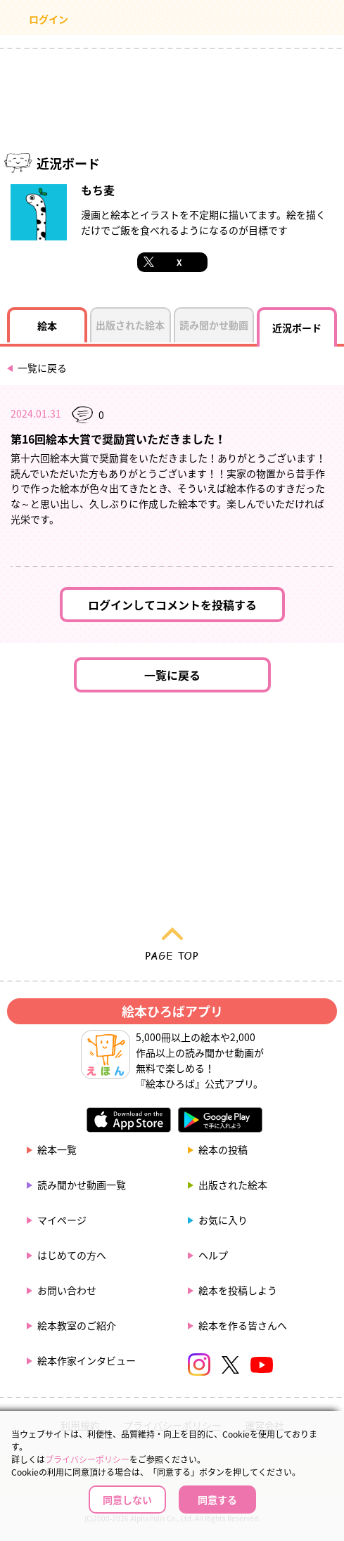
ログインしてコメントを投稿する (172, 604)
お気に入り (223, 1220)
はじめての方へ (71, 1255)
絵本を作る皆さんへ (242, 1325)
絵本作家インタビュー (86, 1360)
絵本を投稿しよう (237, 1290)
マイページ (62, 1220)
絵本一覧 (57, 1149)
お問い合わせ (66, 1290)
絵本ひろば (172, 21)
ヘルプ (213, 1255)
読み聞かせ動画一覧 (81, 1185)
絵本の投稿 (223, 1149)
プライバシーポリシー (87, 1459)
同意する (217, 1499)
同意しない (127, 1499)
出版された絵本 (232, 1185)
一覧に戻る (42, 368)
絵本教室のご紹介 (76, 1325)
